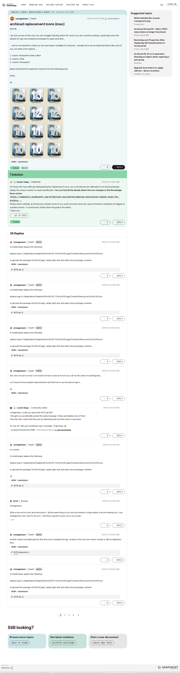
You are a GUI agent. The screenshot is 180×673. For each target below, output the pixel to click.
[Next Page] (78, 615)
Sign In (172, 4)
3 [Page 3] (68, 615)
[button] (36, 122)
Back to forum (20, 643)
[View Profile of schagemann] (21, 18)
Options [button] (123, 12)
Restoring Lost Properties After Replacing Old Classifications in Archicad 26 (149, 43)
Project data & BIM (141, 35)
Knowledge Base (36, 5)
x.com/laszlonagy (63, 430)
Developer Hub (72, 5)
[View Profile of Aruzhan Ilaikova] (113, 19)
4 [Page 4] (73, 615)
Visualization (139, 24)
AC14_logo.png (20, 552)
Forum (23, 5)
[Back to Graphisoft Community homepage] (10, 5)
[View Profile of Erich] (15, 501)
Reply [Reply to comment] (120, 222)
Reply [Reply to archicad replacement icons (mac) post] (120, 167)
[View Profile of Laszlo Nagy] (23, 408)
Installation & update (142, 74)
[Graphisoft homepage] (168, 667)
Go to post (21, 215)
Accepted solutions (63, 643)
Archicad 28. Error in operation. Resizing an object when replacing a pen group (151, 57)
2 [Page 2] (64, 615)
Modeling (138, 63)
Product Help (88, 5)
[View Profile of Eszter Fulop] (23, 182)
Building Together (54, 5)
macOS (25, 168)
